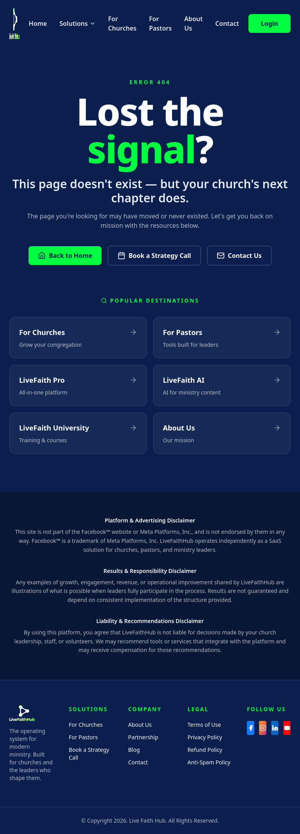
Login (269, 23)
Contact (227, 23)
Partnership (143, 737)
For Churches (122, 23)
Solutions (77, 23)
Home (38, 23)
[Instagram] (262, 728)
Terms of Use (204, 724)
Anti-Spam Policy (209, 762)
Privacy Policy (205, 737)
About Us (193, 23)
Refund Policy (205, 749)
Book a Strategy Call (154, 255)
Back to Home (65, 255)
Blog (134, 749)
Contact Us (239, 255)
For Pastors (160, 23)
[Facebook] (250, 728)
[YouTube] (287, 728)
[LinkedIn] (275, 728)
